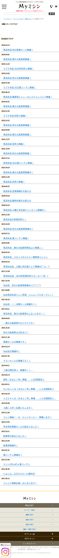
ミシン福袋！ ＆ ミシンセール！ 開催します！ (27, 417)
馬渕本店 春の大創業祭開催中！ (18, 172)
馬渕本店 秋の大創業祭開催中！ (18, 228)
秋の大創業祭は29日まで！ (16, 332)
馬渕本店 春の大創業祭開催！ (17, 59)
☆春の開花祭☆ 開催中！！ (18, 370)
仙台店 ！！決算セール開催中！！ (20, 304)
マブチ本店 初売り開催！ (15, 115)
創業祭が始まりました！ (15, 436)
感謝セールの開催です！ (15, 341)
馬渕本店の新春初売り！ (15, 219)
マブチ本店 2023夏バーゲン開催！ (19, 87)
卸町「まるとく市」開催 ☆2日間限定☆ (24, 379)
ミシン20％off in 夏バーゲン (16, 464)
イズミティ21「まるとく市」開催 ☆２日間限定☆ (29, 398)
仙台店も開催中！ (11, 351)
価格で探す (30, 520)
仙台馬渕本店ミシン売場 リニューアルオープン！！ (28, 294)
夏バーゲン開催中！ (12, 454)
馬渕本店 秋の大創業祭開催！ (17, 78)
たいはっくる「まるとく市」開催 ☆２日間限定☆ (28, 388)
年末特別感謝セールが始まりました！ (21, 426)
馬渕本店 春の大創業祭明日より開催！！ (23, 247)
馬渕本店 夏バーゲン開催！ (16, 238)
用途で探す (30, 524)
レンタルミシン (29, 543)
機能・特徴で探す (29, 529)
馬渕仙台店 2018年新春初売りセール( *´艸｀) (25, 275)
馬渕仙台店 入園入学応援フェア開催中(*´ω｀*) (26, 266)
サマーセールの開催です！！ (17, 360)
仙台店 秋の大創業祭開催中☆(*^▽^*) (22, 285)
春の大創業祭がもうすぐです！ (19, 323)
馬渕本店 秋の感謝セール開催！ (18, 49)
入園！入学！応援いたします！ (18, 407)
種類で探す (30, 515)
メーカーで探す (29, 510)
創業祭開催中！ (10, 445)
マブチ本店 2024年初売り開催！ (18, 68)
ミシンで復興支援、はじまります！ (20, 483)
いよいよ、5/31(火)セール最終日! (19, 473)
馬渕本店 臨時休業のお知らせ (17, 200)
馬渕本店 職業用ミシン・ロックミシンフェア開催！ (27, 96)
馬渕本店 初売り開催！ (14, 143)
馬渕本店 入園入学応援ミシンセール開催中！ (24, 210)
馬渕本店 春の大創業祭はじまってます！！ (24, 313)
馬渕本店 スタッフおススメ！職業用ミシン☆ (25, 257)
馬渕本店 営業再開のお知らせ (17, 191)
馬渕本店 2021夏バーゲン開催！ (18, 162)
